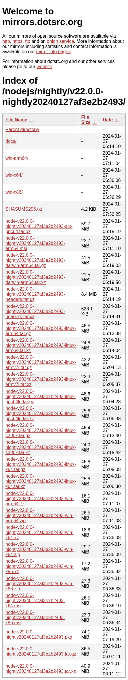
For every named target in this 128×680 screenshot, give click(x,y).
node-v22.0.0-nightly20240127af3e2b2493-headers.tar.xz (35, 311)
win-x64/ (14, 175)
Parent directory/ (22, 129)
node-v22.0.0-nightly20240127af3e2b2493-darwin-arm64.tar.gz (35, 260)
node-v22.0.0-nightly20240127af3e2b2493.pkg (38, 634)
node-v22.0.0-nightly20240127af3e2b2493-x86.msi (35, 617)
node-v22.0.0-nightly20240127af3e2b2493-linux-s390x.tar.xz (40, 447)
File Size (86, 120)
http (6, 41)
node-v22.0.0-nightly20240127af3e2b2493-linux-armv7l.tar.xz (40, 379)
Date (108, 119)
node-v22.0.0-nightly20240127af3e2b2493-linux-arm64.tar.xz (40, 345)
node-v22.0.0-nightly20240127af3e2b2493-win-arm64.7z (39, 498)
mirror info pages (53, 51)
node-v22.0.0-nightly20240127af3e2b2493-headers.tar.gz (35, 294)
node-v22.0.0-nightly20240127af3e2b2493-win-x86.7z (39, 566)
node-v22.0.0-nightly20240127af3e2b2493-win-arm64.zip (39, 515)
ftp (27, 41)
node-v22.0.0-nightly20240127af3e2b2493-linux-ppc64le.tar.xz (40, 413)
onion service (60, 41)
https (18, 41)
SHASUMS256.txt (23, 209)
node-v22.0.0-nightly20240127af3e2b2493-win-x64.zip (39, 549)
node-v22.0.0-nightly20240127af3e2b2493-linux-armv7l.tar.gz (40, 362)
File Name (16, 119)
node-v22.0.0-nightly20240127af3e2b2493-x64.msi (35, 600)
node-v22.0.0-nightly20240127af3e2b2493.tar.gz (40, 651)
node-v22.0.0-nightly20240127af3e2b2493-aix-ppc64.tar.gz (38, 226)
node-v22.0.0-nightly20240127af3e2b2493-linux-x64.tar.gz (40, 464)
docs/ (10, 141)
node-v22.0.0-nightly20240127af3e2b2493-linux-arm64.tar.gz (40, 328)
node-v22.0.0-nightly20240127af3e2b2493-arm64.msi (35, 243)
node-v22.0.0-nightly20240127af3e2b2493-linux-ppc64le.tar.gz (40, 396)
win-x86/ (14, 192)
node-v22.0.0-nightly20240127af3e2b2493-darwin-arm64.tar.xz (35, 277)
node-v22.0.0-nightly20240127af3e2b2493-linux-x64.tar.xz (40, 481)
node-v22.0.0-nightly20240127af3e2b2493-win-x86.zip (39, 583)
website (44, 66)
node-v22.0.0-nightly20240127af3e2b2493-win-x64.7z (39, 532)
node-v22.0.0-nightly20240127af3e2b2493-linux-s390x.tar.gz (40, 430)
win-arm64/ (16, 158)
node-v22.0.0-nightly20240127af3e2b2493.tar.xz (40, 669)
